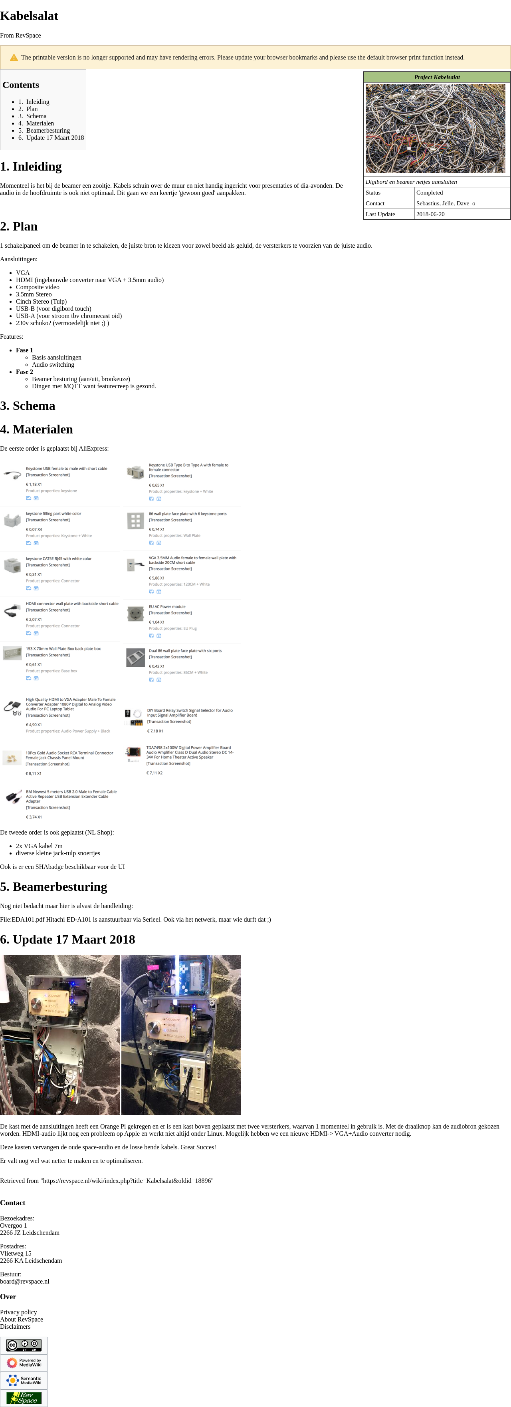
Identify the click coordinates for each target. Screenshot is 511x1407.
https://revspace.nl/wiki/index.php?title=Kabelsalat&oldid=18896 (127, 1180)
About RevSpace (21, 1319)
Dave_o (465, 203)
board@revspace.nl (25, 1281)
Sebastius (427, 203)
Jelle (448, 203)
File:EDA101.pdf (22, 919)
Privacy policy (18, 1312)
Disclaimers (15, 1326)
